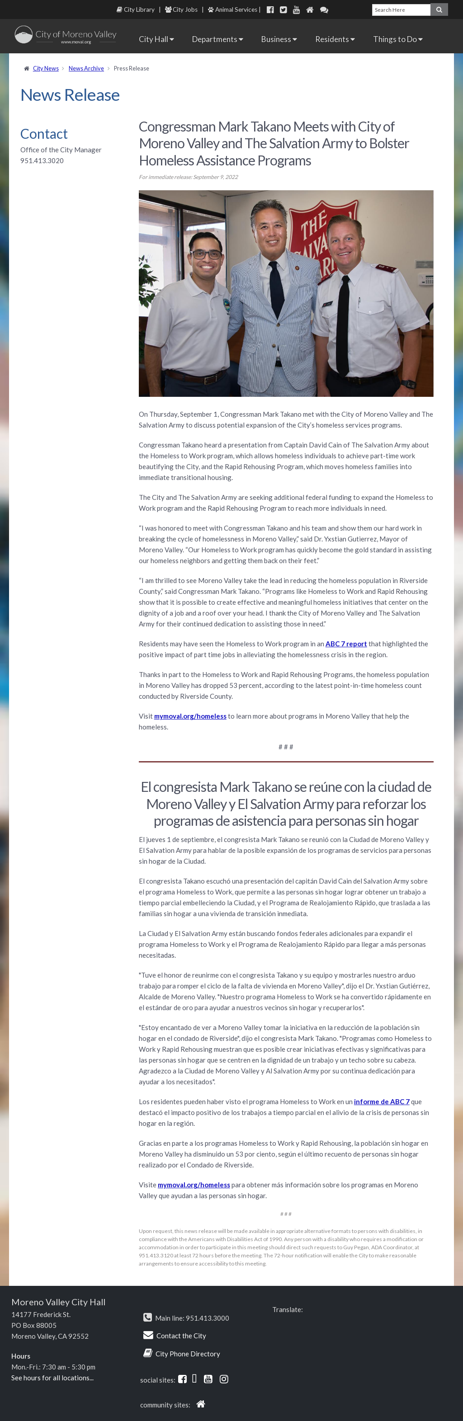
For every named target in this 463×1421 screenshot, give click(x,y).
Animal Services (232, 9)
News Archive (86, 68)
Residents (335, 39)
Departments (217, 39)
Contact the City (181, 1336)
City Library (136, 9)
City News (46, 68)
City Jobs (181, 9)
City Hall (156, 39)
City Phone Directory (188, 1354)
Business (279, 39)
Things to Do (398, 39)
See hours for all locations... (52, 1378)
